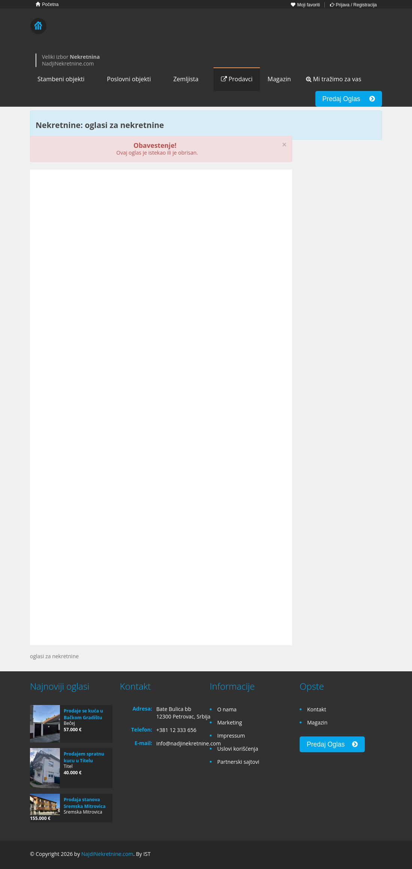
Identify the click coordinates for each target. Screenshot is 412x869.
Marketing (229, 722)
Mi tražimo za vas (333, 79)
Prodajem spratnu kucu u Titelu (84, 757)
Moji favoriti (305, 4)
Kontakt (316, 709)
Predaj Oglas (348, 99)
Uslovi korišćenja (237, 748)
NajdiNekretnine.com (107, 853)
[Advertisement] (161, 233)
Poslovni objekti (129, 79)
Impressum (231, 735)
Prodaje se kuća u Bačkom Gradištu (83, 714)
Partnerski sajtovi (238, 761)
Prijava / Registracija (353, 4)
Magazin (279, 79)
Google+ (359, 855)
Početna (47, 4)
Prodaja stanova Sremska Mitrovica (85, 802)
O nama (227, 709)
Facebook (343, 855)
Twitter (377, 855)
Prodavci (236, 79)
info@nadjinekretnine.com (188, 743)
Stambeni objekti (61, 79)
